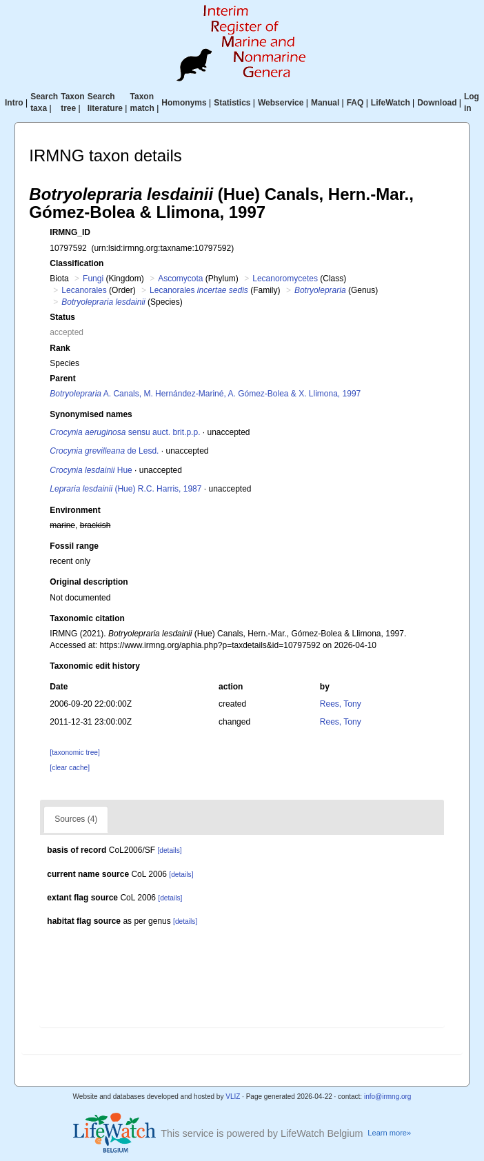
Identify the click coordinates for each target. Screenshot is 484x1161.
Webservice (281, 103)
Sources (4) (75, 819)
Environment (75, 510)
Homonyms (183, 103)
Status (62, 317)
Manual (325, 103)
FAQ (355, 103)
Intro (14, 103)
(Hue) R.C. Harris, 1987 (125, 489)
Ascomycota (180, 278)
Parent (62, 378)
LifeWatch (390, 103)
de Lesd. (104, 451)
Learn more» (389, 1133)
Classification (76, 263)
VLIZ (232, 1096)
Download (436, 103)
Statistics (232, 103)
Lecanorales (83, 290)
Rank (60, 348)
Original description (89, 582)
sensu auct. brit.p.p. (125, 432)
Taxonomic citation (87, 618)
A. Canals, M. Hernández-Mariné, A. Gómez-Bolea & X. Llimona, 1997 (205, 393)
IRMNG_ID (70, 232)
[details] (169, 850)
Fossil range (74, 546)
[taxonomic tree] (74, 752)
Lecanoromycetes (285, 278)
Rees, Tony (340, 704)
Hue (91, 470)
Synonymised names (91, 414)
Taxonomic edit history (94, 666)
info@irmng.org (388, 1096)
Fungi (93, 278)
